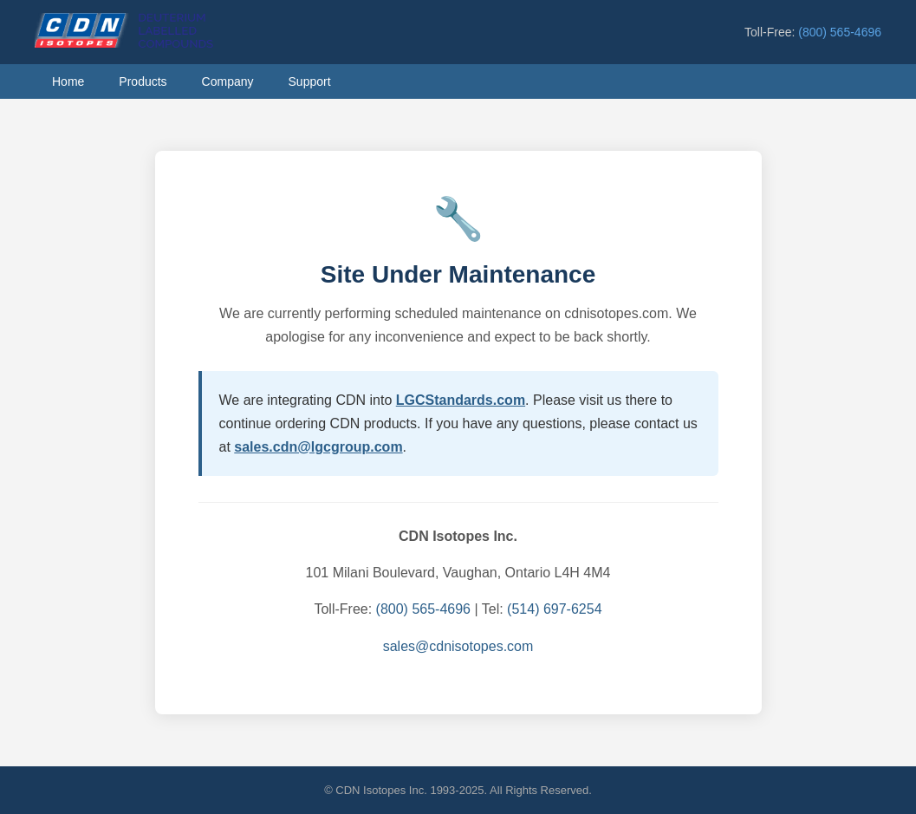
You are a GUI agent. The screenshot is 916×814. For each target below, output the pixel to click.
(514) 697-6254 (554, 609)
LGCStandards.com (460, 400)
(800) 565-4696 (839, 32)
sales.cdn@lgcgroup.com (318, 447)
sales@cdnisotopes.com (458, 646)
